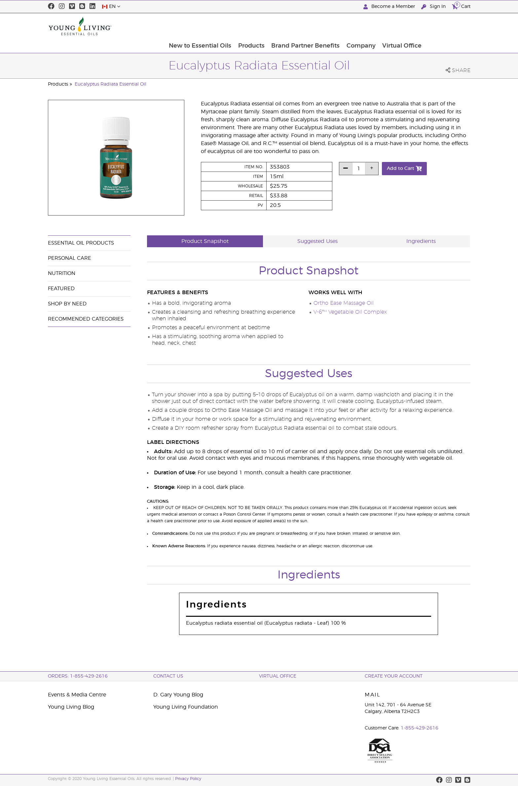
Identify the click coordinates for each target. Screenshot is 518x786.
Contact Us (168, 676)
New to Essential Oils (243, 26)
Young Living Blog (71, 707)
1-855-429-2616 (419, 728)
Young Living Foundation (185, 707)
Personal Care (69, 258)
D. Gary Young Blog (178, 694)
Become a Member (389, 6)
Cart (461, 6)
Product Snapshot (205, 241)
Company (405, 26)
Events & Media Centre (77, 694)
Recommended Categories (86, 319)
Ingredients (421, 241)
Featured (61, 288)
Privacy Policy (188, 779)
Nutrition (61, 273)
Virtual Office (447, 26)
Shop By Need (67, 303)
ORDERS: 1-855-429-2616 (78, 676)
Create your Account (394, 676)
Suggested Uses (317, 241)
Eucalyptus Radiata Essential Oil (110, 84)
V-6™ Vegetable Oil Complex (350, 312)
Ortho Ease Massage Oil (344, 303)
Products (295, 26)
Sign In (434, 6)
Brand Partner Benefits (349, 26)
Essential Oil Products (81, 243)
